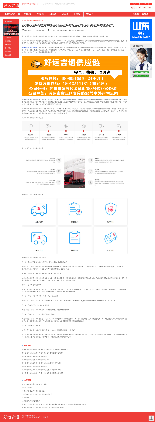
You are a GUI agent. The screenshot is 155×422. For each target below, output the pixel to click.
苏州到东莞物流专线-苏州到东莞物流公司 (36, 366)
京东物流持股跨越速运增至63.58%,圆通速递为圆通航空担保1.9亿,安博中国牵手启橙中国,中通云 (54, 404)
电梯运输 (27, 14)
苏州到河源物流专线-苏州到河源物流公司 (36, 360)
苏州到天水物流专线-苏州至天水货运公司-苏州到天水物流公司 (43, 373)
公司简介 (77, 14)
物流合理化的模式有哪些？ (31, 401)
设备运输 (64, 14)
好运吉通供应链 (27, 20)
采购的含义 (25, 397)
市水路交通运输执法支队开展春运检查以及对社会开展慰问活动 (43, 408)
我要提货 (145, 14)
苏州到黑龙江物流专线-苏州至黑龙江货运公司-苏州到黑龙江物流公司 (45, 350)
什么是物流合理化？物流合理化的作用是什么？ (38, 394)
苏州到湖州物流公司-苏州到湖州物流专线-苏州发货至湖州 (41, 363)
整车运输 (40, 14)
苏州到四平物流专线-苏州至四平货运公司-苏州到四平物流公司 (43, 353)
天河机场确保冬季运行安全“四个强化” (34, 384)
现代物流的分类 (27, 387)
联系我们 (89, 14)
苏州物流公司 (38, 20)
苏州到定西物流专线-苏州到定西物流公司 (36, 356)
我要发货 (136, 14)
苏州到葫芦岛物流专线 (29, 47)
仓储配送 (52, 14)
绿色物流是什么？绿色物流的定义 (33, 391)
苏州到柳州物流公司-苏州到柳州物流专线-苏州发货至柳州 (41, 370)
